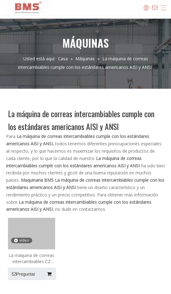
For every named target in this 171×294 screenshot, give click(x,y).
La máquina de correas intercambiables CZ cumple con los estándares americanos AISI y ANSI (31, 258)
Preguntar (21, 274)
